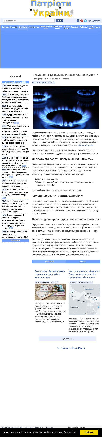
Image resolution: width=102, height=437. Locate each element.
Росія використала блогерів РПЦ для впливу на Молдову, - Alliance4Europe (15, 192)
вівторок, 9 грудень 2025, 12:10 (43, 82)
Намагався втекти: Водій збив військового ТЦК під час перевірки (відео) (14, 140)
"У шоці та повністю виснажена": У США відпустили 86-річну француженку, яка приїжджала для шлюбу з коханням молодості (15, 206)
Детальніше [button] (69, 432)
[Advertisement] (51, 49)
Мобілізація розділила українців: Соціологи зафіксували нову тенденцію (15, 88)
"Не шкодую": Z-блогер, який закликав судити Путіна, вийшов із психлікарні (14, 183)
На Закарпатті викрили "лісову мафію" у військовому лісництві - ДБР (15, 234)
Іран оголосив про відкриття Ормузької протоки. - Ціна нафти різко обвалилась (84, 274)
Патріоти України (85, 145)
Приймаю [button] (89, 432)
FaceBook (49, 261)
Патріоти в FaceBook (71, 348)
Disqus (83, 261)
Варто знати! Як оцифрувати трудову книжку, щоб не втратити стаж (15, 108)
